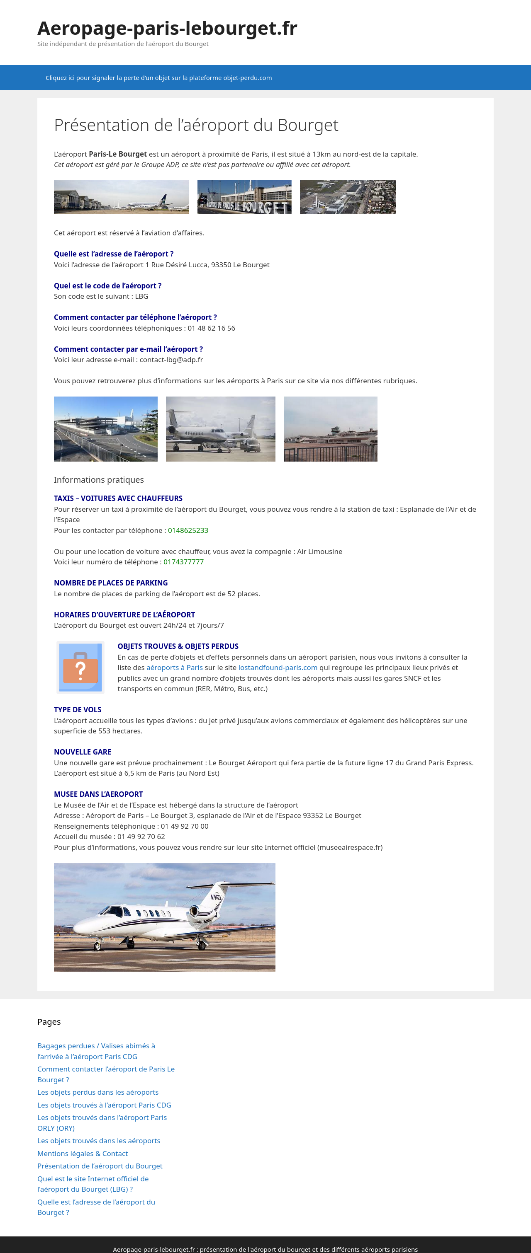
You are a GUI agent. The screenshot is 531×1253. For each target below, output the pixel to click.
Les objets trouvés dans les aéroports (99, 1140)
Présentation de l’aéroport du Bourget (100, 1166)
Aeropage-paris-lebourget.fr (167, 27)
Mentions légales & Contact (82, 1153)
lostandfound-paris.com (278, 667)
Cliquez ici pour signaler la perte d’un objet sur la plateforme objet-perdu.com (159, 77)
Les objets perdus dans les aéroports (97, 1092)
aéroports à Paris (174, 667)
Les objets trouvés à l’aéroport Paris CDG (104, 1105)
